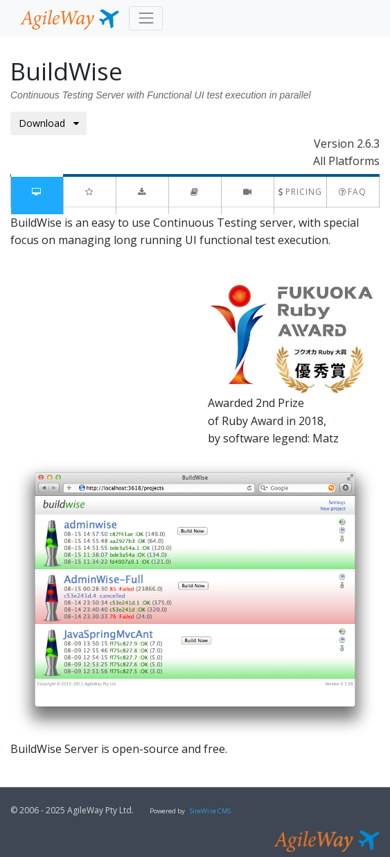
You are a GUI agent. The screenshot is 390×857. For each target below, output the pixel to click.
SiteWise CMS (210, 810)
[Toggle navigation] (146, 18)
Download (49, 123)
